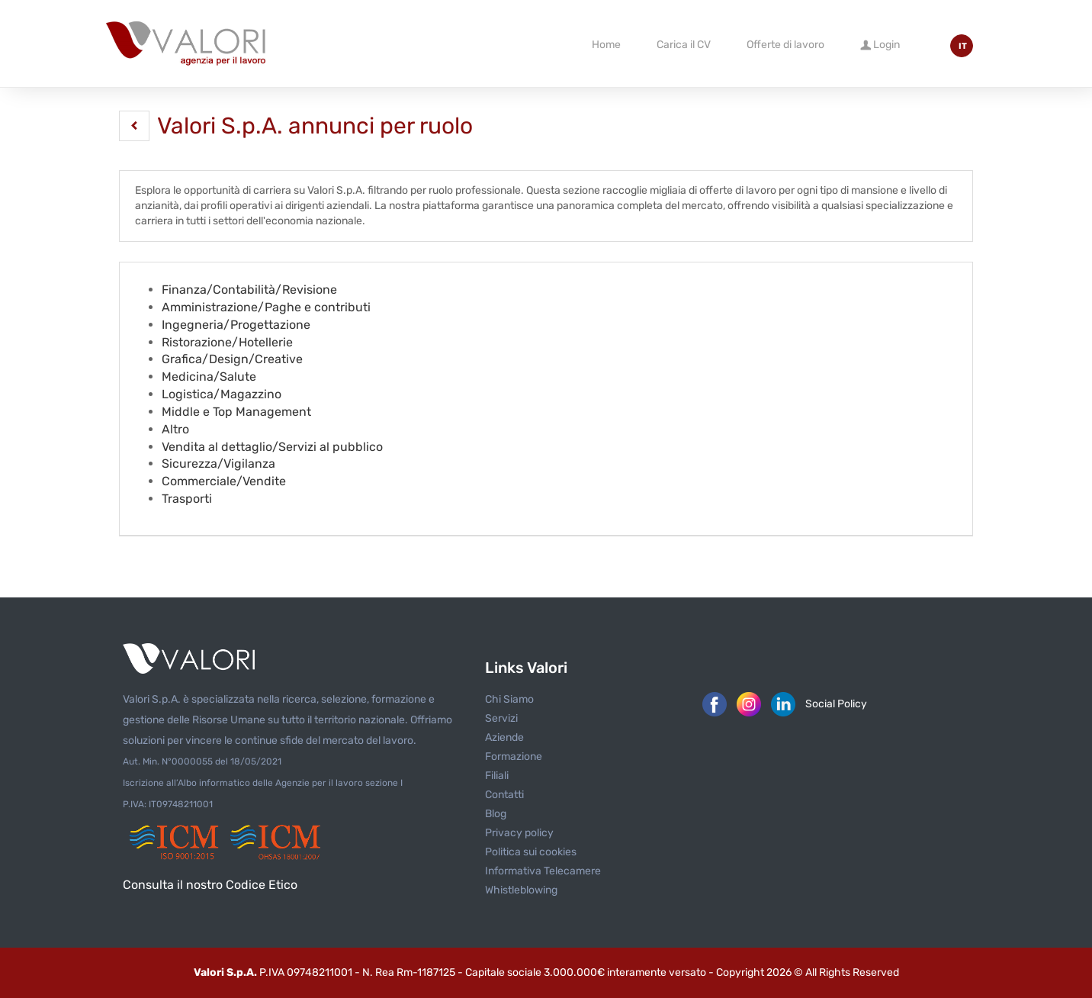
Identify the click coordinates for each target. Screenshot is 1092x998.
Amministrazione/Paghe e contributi (266, 307)
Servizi (501, 718)
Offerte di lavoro (785, 44)
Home (606, 44)
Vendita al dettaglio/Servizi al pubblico (272, 446)
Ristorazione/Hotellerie (227, 342)
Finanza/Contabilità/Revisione (249, 289)
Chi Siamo (509, 699)
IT (963, 46)
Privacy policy (519, 832)
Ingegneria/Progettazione (236, 324)
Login (880, 43)
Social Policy (836, 703)
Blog (495, 813)
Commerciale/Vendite (224, 481)
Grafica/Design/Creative (232, 359)
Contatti (504, 794)
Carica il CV (684, 44)
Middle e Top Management (236, 411)
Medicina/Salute (209, 376)
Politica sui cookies (531, 851)
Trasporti (187, 498)
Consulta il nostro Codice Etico (210, 884)
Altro (175, 429)
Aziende (504, 737)
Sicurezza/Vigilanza (218, 463)
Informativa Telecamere (543, 870)
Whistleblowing (521, 890)
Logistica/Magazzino (221, 394)
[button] (134, 126)
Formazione (513, 756)
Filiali (497, 775)
